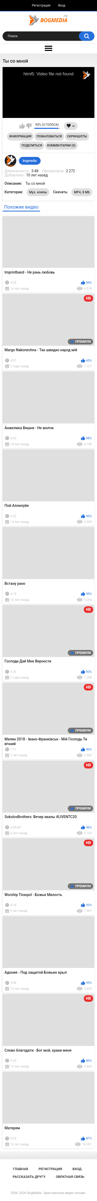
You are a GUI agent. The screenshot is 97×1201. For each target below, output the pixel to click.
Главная (20, 1169)
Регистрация (41, 5)
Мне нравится (22, 126)
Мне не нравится (29, 126)
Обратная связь (70, 1177)
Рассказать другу (29, 1177)
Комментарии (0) (61, 145)
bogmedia (30, 161)
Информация (20, 136)
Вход (61, 5)
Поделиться (31, 145)
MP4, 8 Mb (81, 192)
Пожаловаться (49, 136)
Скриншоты (77, 136)
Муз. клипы (38, 192)
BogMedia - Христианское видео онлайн (56, 1193)
